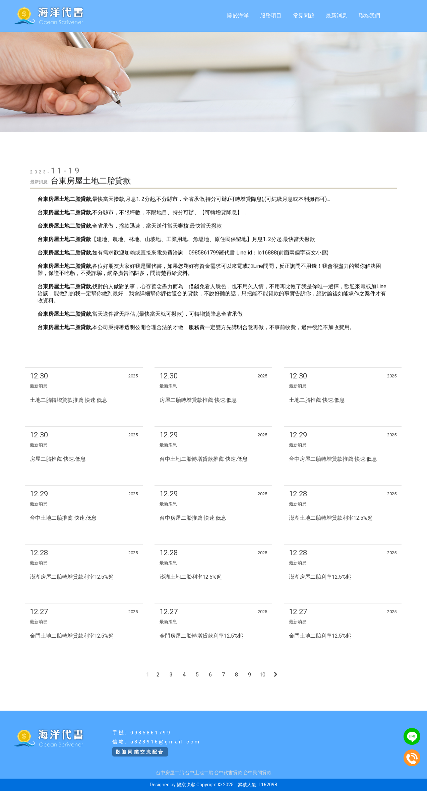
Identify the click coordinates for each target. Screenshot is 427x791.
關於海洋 (238, 15)
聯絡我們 (369, 15)
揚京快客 (186, 784)
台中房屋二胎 (170, 772)
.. (236, 784)
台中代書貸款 (228, 772)
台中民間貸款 (257, 772)
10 (262, 674)
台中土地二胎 (199, 772)
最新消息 (336, 15)
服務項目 (271, 15)
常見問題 (303, 15)
